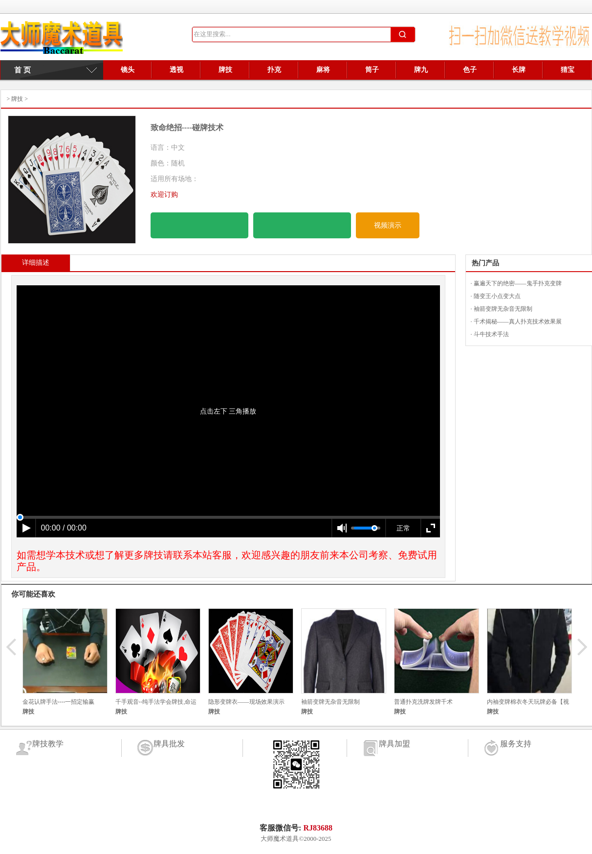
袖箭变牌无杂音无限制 (503, 308)
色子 (470, 69)
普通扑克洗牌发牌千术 (423, 701)
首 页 (18, 70)
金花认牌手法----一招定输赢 (58, 701)
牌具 (61, 40)
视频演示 (387, 225)
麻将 (323, 69)
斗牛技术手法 (491, 334)
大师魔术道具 (280, 838)
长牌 (519, 69)
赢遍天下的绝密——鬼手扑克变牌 (518, 283)
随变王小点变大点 (497, 296)
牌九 (421, 69)
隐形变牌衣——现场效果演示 (246, 701)
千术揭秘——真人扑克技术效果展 (518, 321)
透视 (176, 69)
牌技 (225, 69)
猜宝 (567, 69)
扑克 (274, 69)
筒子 (372, 69)
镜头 (127, 69)
